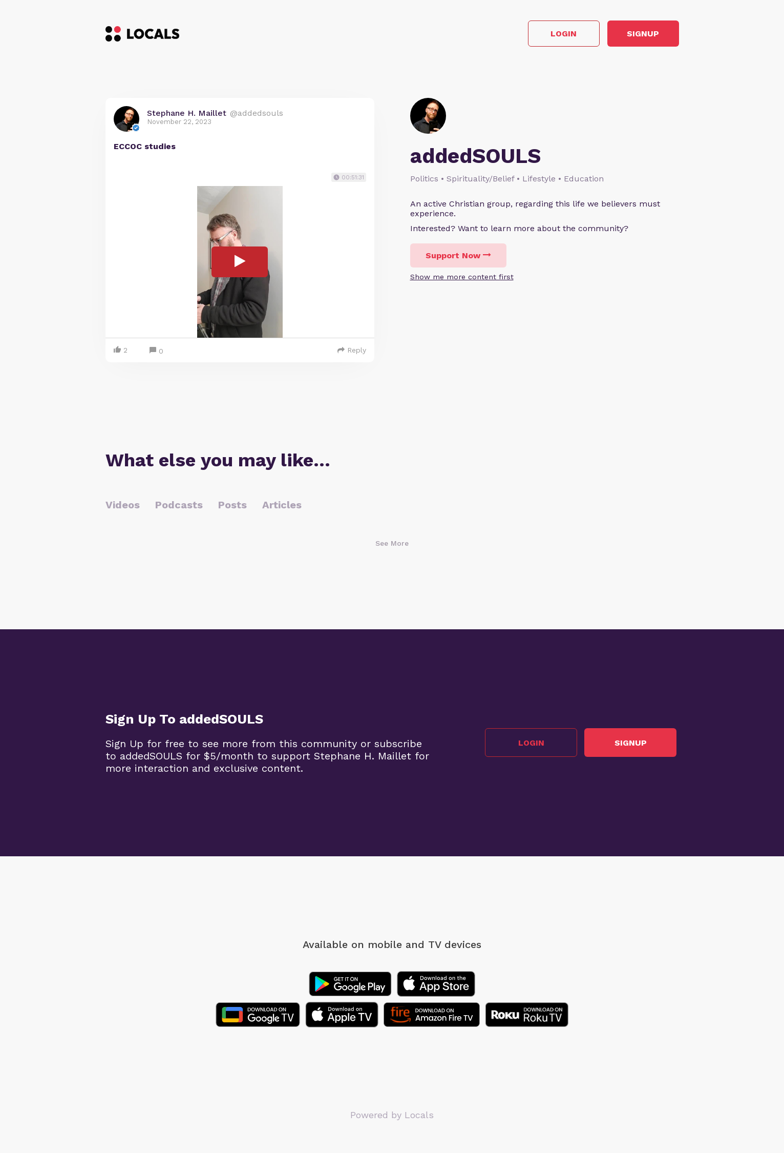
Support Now (458, 258)
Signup (633, 35)
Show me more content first (462, 279)
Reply (351, 352)
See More (392, 545)
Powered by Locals (392, 1116)
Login (533, 35)
